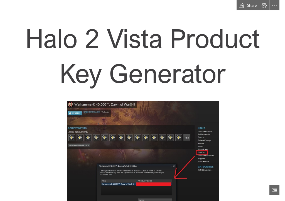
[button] (248, 5)
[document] (142, 100)
